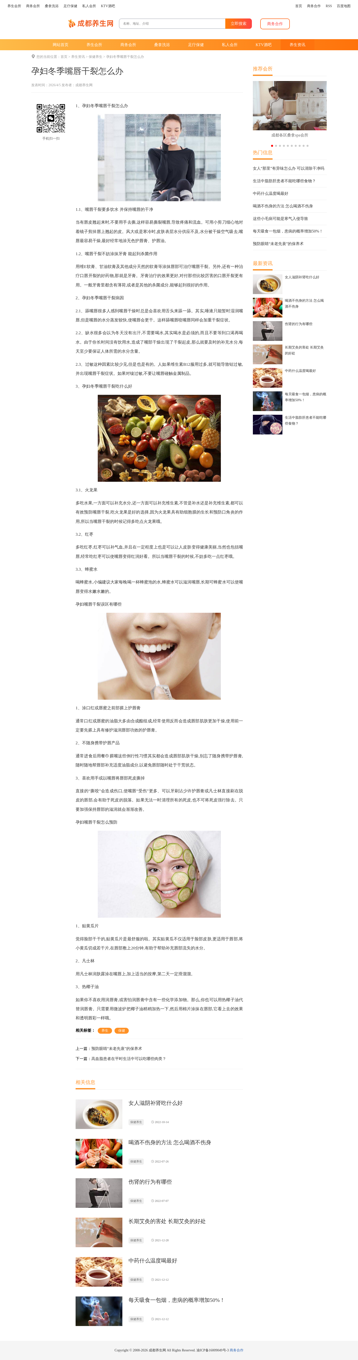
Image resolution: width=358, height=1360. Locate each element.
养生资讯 (78, 57)
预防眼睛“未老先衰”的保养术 (116, 1048)
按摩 (152, 974)
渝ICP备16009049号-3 (212, 1350)
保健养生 (95, 57)
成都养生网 (84, 85)
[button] (272, 146)
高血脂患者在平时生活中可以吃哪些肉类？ (128, 1059)
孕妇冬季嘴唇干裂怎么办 (125, 57)
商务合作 (237, 1350)
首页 (64, 57)
